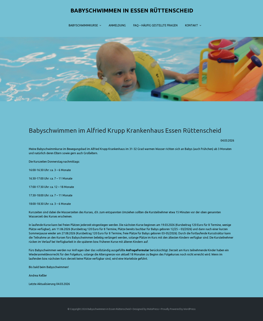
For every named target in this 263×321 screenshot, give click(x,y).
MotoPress (153, 309)
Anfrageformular (137, 250)
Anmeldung (117, 25)
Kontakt (191, 25)
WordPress (189, 309)
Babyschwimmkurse (83, 25)
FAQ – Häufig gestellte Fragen (155, 25)
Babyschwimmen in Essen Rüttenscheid (109, 309)
